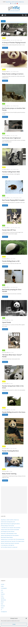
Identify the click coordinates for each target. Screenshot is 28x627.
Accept (14, 624)
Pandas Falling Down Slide (10, 172)
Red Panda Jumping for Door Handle (11, 290)
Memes (9, 352)
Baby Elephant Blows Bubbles (6, 537)
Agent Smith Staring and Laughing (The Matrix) (10, 523)
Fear (13, 135)
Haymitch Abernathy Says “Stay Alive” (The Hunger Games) (12, 541)
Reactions (3, 605)
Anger (9, 320)
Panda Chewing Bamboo (10, 451)
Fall (15, 40)
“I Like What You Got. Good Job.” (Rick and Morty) (10, 527)
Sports (2, 607)
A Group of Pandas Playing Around (13, 42)
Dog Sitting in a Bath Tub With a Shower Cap (14, 1)
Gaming (2, 598)
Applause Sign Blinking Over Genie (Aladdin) (9, 535)
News (2, 603)
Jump (14, 287)
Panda (21, 40)
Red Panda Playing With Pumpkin (13, 200)
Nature (17, 197)
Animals (4, 69)
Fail (13, 40)
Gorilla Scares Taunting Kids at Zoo (7, 521)
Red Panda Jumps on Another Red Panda (13, 109)
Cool (2, 590)
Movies (2, 601)
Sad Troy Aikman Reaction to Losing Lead (9, 547)
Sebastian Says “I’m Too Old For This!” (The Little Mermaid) (12, 539)
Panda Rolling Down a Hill (10, 261)
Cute (11, 40)
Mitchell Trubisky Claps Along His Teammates (9, 543)
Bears (9, 40)
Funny (4, 103)
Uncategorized (4, 611)
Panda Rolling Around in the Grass (13, 412)
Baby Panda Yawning (9, 474)
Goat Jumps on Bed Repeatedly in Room (8, 533)
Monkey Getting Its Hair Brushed (7, 525)
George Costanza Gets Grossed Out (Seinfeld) (9, 529)
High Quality (3, 600)
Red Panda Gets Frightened (11, 138)
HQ (13, 448)
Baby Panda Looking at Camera (12, 74)
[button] (26, 618)
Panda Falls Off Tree (8, 230)
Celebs (2, 586)
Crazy (2, 592)
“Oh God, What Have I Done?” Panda (12, 356)
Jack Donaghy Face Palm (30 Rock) (7, 531)
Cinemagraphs (4, 588)
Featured (2, 594)
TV (1, 609)
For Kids (18, 40)
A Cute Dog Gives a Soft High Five (7, 545)
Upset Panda (6, 322)
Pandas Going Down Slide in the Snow (12, 387)
